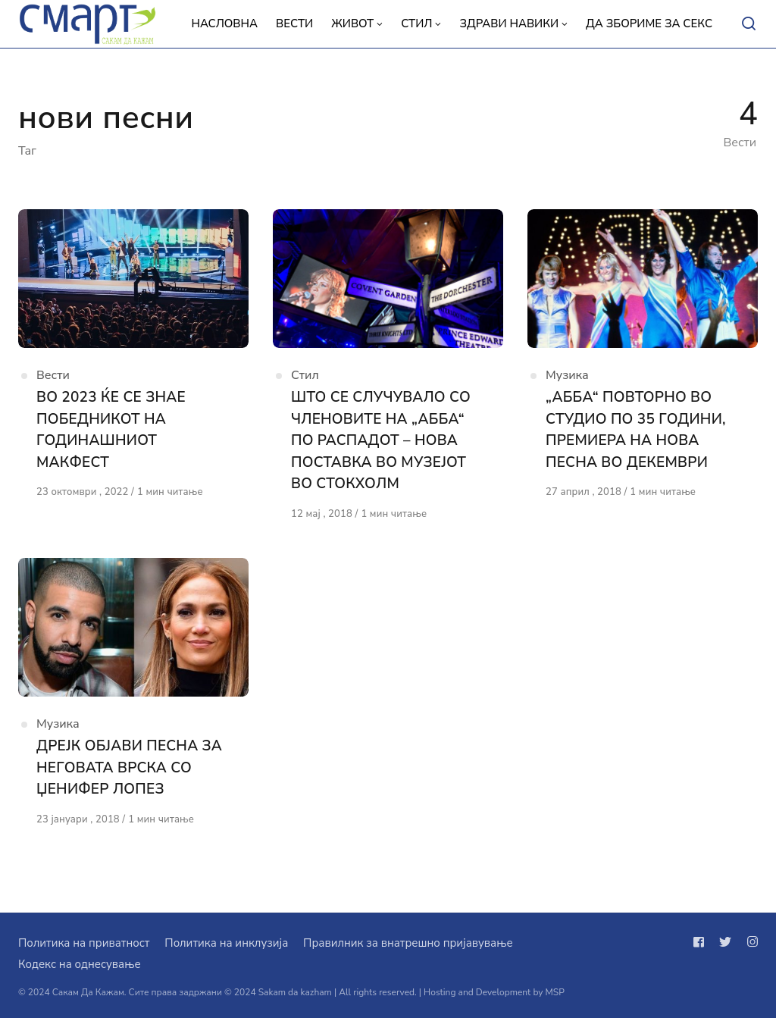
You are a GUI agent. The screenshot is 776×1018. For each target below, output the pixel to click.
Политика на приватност (83, 943)
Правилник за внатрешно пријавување (407, 943)
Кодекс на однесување (79, 964)
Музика (567, 375)
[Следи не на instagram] (749, 942)
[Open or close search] (749, 24)
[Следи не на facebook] (701, 942)
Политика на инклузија (226, 943)
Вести (53, 375)
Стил (305, 375)
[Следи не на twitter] (725, 942)
